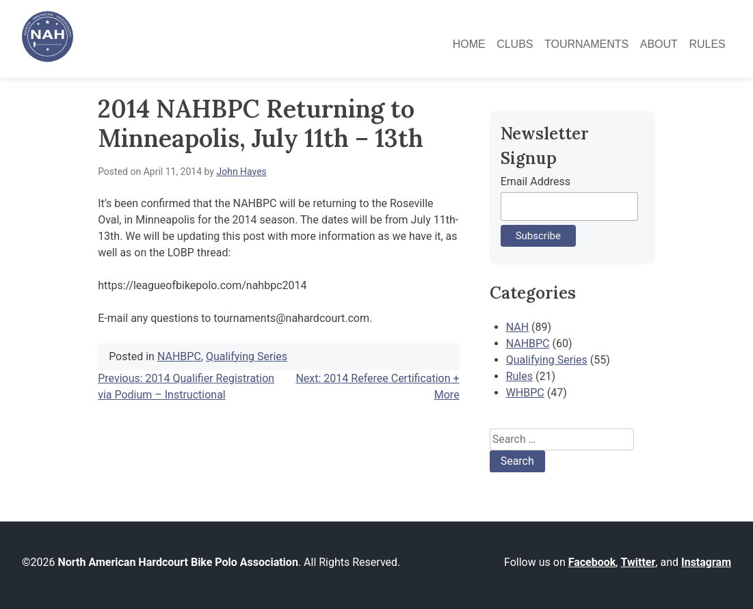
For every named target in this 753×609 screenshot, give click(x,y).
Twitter (637, 562)
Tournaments (586, 44)
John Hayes (241, 171)
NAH (517, 327)
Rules (707, 44)
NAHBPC (179, 356)
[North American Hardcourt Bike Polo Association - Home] (47, 58)
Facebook (592, 562)
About (659, 44)
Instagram (706, 562)
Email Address (535, 181)
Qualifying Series (246, 356)
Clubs (515, 44)
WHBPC (525, 392)
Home (469, 44)
